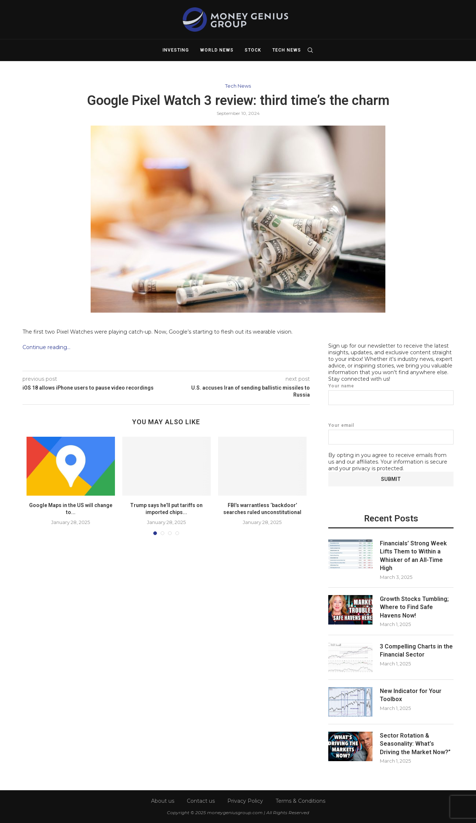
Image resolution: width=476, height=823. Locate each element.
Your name (391, 394)
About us (162, 800)
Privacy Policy (245, 800)
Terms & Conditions (300, 800)
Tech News (286, 50)
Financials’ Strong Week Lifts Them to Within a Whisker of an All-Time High (413, 555)
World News (217, 50)
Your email (391, 433)
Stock (253, 50)
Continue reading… (46, 347)
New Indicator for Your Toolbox (410, 694)
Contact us (201, 800)
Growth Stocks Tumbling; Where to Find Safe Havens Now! (414, 607)
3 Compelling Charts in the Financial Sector (416, 650)
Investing (175, 50)
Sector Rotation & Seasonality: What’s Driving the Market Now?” (415, 743)
